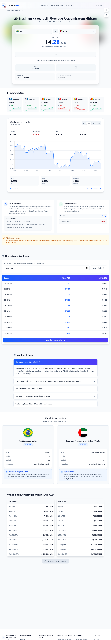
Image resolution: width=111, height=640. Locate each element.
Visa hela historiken (94, 189)
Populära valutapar (57, 5)
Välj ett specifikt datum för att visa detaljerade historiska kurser (24, 263)
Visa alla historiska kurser (55, 340)
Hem (8, 11)
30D (89, 123)
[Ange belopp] (55, 54)
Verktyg (22, 639)
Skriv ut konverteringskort (55, 561)
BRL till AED (16, 11)
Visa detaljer (99, 268)
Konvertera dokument (64, 639)
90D (94, 123)
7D (84, 123)
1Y (99, 123)
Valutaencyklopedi (81, 639)
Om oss (96, 639)
